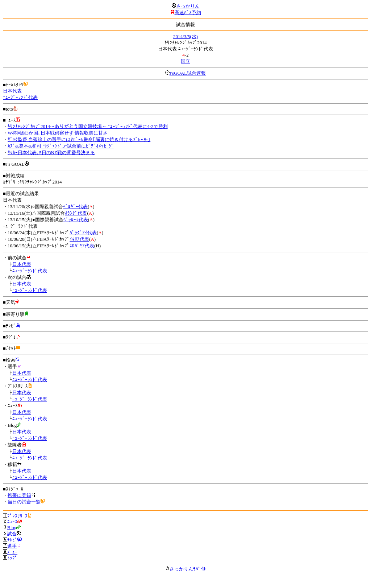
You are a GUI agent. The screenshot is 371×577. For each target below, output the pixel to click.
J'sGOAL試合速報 (188, 73)
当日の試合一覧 (24, 501)
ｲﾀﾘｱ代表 (79, 239)
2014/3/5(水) (185, 36)
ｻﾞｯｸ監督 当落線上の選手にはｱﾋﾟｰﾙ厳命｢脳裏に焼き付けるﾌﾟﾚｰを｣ (79, 139)
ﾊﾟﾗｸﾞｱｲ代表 (83, 232)
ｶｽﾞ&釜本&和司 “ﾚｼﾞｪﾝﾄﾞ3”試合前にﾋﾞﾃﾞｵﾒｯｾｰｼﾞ (61, 146)
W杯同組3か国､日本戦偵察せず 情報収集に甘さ (58, 133)
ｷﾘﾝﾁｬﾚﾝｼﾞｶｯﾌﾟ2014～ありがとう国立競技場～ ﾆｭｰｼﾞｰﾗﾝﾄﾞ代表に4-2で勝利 (88, 126)
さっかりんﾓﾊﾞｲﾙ (185, 569)
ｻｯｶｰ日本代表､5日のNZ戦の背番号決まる (51, 152)
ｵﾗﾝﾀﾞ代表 (76, 213)
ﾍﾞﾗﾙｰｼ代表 (75, 219)
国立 (185, 61)
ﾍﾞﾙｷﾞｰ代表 (75, 206)
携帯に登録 (19, 495)
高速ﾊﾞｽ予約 (188, 12)
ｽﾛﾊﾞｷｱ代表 (82, 245)
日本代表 (12, 91)
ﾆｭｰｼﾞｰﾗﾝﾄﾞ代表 (20, 97)
